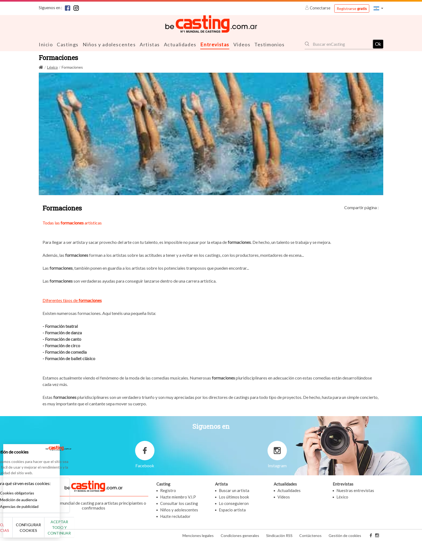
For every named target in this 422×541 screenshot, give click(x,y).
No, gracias (22, 530)
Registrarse (352, 8)
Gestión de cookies (345, 535)
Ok (378, 44)
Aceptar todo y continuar (97, 530)
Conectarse (318, 7)
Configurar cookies (59, 530)
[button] (378, 8)
